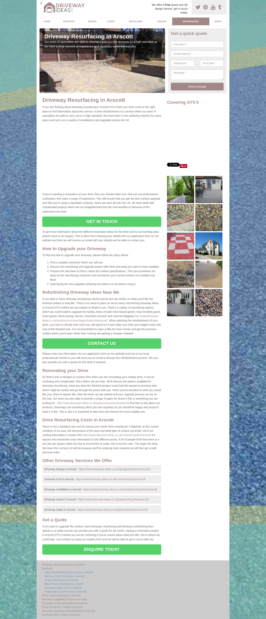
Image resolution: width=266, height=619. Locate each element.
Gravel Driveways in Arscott (61, 580)
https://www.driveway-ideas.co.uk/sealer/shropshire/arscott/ (113, 499)
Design (92, 21)
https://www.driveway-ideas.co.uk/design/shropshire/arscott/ (114, 469)
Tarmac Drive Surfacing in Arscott (65, 576)
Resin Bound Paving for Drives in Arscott (69, 572)
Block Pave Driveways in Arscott (64, 583)
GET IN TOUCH (101, 221)
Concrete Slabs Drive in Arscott (63, 587)
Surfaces (69, 21)
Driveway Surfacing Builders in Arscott (64, 603)
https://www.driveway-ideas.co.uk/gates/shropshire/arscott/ (113, 509)
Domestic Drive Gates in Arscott (61, 614)
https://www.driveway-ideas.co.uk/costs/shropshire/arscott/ (111, 479)
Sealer (161, 21)
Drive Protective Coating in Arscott (62, 607)
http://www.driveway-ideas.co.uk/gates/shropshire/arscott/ (91, 403)
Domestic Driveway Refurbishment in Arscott (68, 610)
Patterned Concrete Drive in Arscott (66, 591)
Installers (135, 21)
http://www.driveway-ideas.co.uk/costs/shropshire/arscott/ (117, 435)
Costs (111, 21)
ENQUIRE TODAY (102, 549)
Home (47, 21)
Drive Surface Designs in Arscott (61, 595)
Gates (218, 21)
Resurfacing (190, 21)
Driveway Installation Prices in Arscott (64, 599)
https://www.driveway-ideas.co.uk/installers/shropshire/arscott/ (120, 489)
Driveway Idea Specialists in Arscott (63, 564)
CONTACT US (102, 343)
